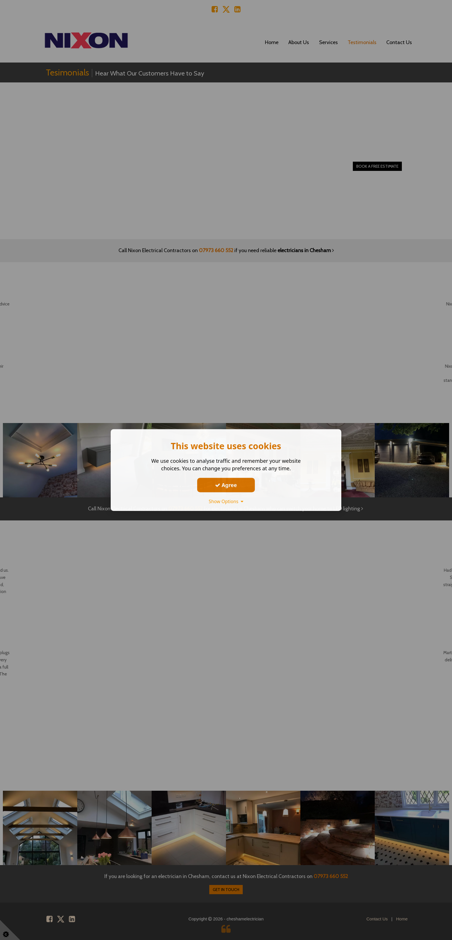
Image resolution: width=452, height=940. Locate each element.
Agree (226, 485)
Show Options (226, 501)
